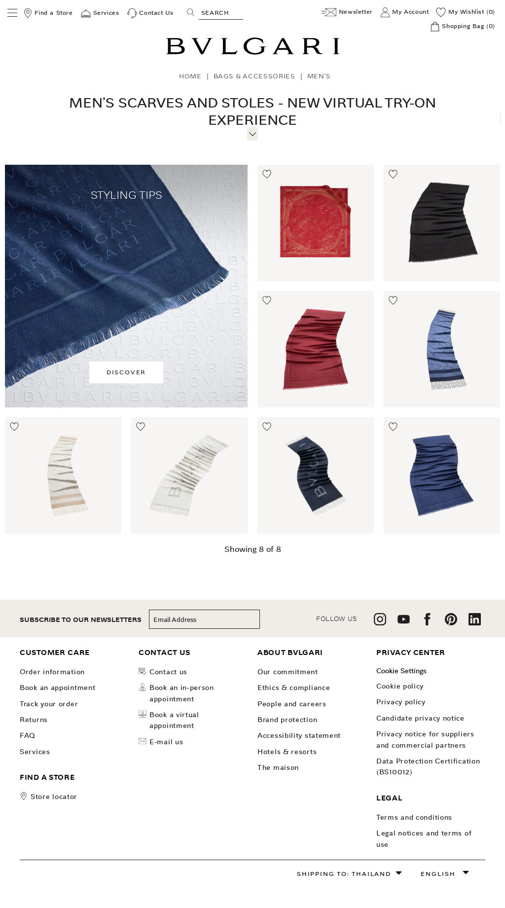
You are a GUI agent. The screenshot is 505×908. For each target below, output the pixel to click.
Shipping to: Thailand (344, 874)
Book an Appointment (57, 687)
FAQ (28, 735)
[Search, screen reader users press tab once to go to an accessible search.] (221, 12)
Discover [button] (126, 372)
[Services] (100, 13)
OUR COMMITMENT (287, 672)
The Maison (278, 767)
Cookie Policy (400, 686)
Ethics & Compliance (293, 687)
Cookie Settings (401, 670)
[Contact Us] (150, 13)
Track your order (49, 704)
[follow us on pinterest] (451, 622)
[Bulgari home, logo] (253, 53)
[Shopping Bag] (462, 27)
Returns (34, 720)
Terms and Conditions (414, 817)
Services (35, 752)
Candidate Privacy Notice (420, 718)
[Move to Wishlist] (267, 175)
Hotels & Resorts (287, 752)
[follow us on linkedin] (475, 622)
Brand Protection (287, 720)
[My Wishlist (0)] (465, 12)
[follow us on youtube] (403, 622)
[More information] (252, 133)
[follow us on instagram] (380, 622)
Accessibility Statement (299, 735)
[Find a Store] (48, 13)
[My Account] (404, 12)
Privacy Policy (401, 702)
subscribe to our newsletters (81, 620)
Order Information (52, 672)
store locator (54, 796)
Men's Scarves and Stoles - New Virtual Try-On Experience (252, 111)
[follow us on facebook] (427, 622)
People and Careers (291, 704)
